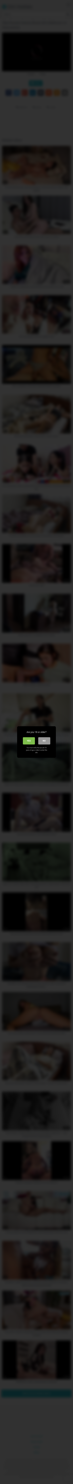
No (44, 741)
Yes (29, 741)
